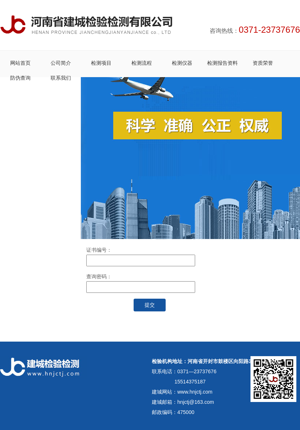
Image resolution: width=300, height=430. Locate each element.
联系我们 (61, 78)
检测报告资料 (222, 63)
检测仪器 (182, 63)
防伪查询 (20, 78)
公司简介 (61, 63)
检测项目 (101, 63)
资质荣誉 (263, 63)
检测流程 (141, 63)
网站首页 (20, 63)
